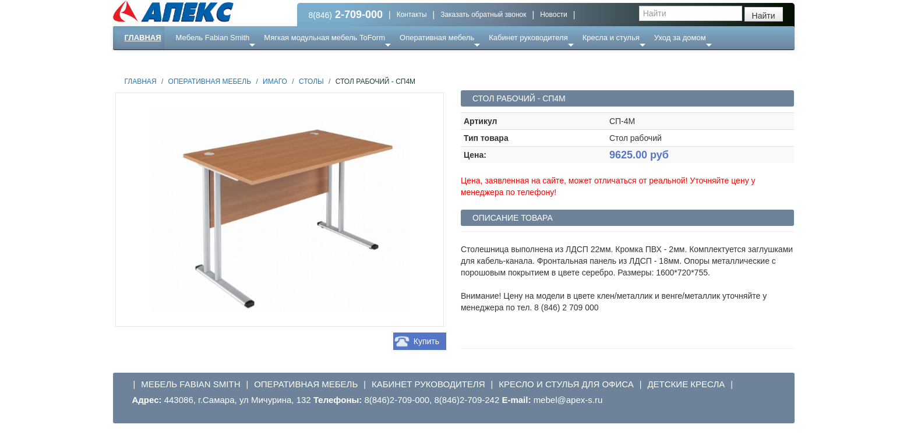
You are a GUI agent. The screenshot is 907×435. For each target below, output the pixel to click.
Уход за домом (680, 37)
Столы (311, 81)
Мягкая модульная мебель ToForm (324, 37)
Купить (426, 341)
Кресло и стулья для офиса (566, 384)
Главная (143, 37)
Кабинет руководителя (528, 37)
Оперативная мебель (437, 37)
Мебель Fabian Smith (213, 37)
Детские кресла (686, 384)
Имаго (275, 81)
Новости (553, 14)
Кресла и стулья (611, 37)
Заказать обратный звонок (483, 14)
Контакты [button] (412, 14)
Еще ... (195, 60)
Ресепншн (238, 60)
